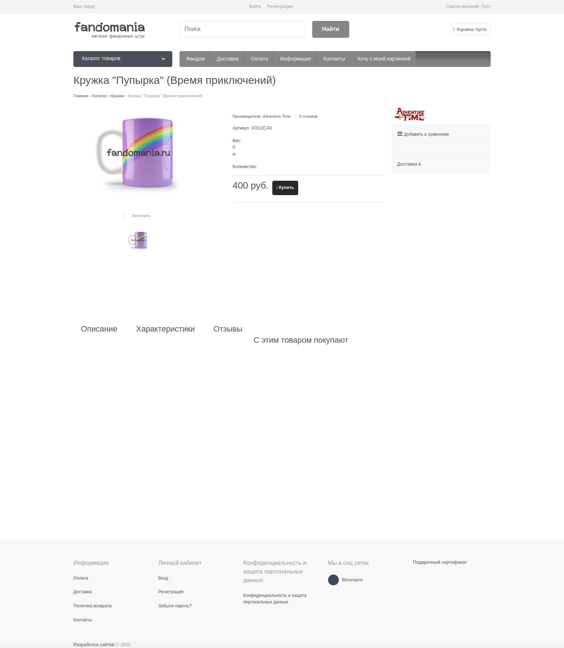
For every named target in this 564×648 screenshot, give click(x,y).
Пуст (486, 6)
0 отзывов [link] (308, 116)
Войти (255, 6)
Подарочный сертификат (440, 562)
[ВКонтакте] (333, 580)
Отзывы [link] (227, 329)
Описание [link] (99, 329)
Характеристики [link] (165, 329)
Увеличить (141, 215)
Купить (286, 187)
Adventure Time (277, 116)
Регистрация (279, 6)
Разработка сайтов (93, 644)
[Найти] (330, 29)
